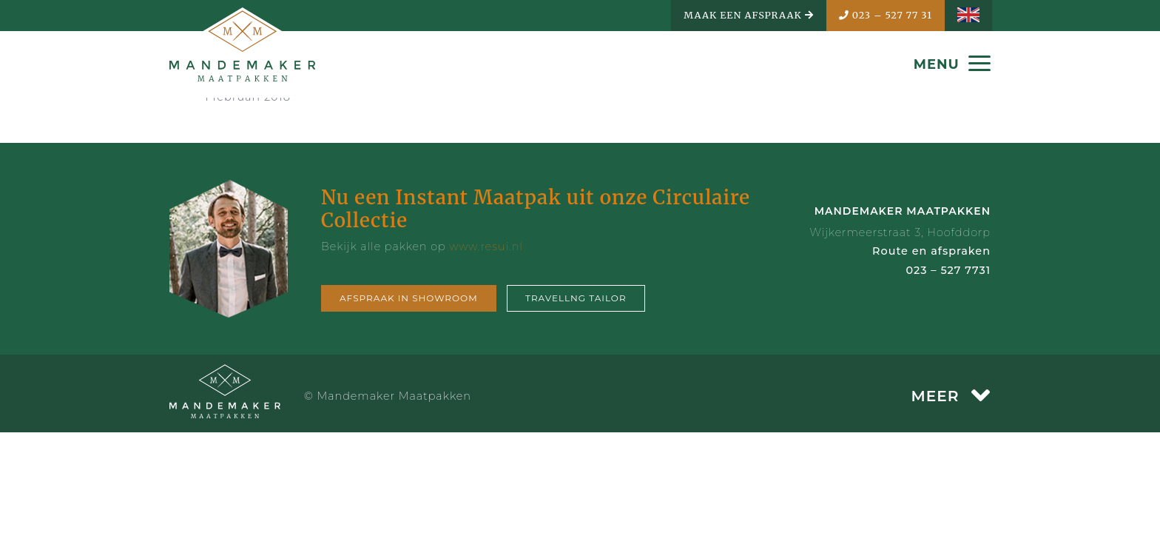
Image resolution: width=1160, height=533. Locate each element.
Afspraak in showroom (409, 298)
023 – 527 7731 (948, 270)
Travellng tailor (576, 298)
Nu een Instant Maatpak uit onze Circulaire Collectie (535, 208)
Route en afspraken (931, 251)
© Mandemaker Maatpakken (387, 396)
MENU (952, 64)
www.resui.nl (486, 246)
